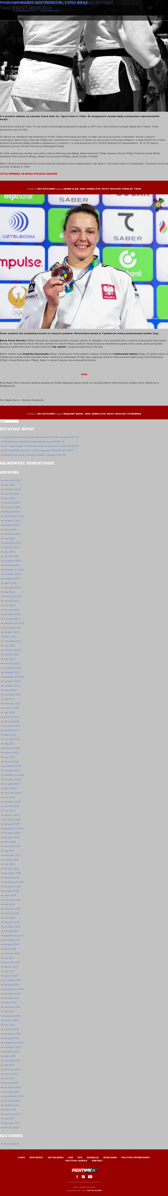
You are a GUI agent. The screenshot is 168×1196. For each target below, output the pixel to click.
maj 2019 (9, 851)
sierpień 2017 (11, 944)
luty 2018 (9, 918)
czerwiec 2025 (12, 534)
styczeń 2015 (11, 1083)
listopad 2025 (12, 511)
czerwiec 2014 (12, 1114)
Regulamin (110, 1157)
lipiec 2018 (10, 895)
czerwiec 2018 (12, 900)
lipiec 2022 (10, 690)
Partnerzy (36, 1157)
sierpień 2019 (11, 837)
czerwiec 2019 (12, 846)
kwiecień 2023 (12, 650)
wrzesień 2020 (12, 779)
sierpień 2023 (12, 632)
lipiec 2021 (10, 735)
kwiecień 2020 (12, 802)
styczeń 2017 (11, 976)
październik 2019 (13, 828)
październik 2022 (14, 677)
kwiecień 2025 (12, 543)
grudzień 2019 (12, 819)
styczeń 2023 (11, 663)
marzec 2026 (11, 494)
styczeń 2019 (11, 868)
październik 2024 (14, 569)
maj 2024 (9, 592)
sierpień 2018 (11, 891)
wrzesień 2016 (12, 993)
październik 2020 (14, 775)
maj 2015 (9, 1065)
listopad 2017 (11, 931)
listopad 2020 (12, 770)
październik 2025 (14, 516)
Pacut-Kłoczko (111, 188)
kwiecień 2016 (12, 1016)
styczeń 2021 (11, 761)
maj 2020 (9, 797)
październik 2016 (13, 989)
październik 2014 (13, 1096)
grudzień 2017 (12, 926)
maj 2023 (9, 645)
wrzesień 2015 (12, 1047)
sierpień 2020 (12, 784)
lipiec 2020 (10, 788)
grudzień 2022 (12, 668)
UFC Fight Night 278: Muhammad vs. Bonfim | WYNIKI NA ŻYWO (41, 446)
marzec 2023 (11, 654)
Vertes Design (94, 1190)
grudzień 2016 (12, 980)
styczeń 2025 (11, 556)
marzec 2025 (11, 547)
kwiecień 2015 (12, 1069)
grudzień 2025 (12, 507)
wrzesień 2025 (12, 520)
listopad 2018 (11, 877)
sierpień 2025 (12, 525)
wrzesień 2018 (12, 886)
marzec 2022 (11, 708)
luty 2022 (9, 712)
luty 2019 (9, 864)
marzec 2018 (11, 913)
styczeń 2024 (11, 610)
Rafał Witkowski (50, 10)
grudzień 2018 (12, 873)
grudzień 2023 (12, 614)
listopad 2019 (11, 824)
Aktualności (56, 1157)
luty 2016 (9, 1025)
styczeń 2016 (11, 1029)
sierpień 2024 (12, 578)
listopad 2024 (12, 565)
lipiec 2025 (10, 529)
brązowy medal (73, 413)
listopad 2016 (11, 984)
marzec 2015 (11, 1074)
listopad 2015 (11, 1038)
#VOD (84, 374)
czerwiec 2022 (12, 694)
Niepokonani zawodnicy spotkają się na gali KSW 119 (34, 441)
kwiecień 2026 (12, 489)
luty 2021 (9, 757)
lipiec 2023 (10, 636)
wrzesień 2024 (12, 574)
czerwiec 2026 (12, 480)
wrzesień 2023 (12, 627)
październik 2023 (14, 623)
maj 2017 (9, 958)
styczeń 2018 (11, 922)
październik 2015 (13, 1043)
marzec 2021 (11, 752)
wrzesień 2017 (12, 940)
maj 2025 (9, 538)
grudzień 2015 (12, 1034)
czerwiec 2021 (12, 739)
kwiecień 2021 (12, 748)
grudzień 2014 (12, 1087)
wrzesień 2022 (12, 681)
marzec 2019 (11, 860)
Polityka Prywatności (135, 1157)
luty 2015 (9, 1078)
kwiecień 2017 (12, 962)
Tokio (137, 188)
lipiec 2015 (10, 1056)
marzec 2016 (11, 1020)
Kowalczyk (93, 188)
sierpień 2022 (12, 685)
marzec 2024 (11, 601)
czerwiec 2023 (12, 641)
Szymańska (134, 413)
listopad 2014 (11, 1092)
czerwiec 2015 (12, 1060)
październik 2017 (13, 935)
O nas (21, 1157)
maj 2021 (9, 744)
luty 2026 (9, 498)
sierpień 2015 (11, 1051)
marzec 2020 (11, 806)
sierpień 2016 (11, 998)
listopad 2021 (11, 721)
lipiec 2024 (10, 583)
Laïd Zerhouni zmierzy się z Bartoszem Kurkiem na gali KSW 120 (41, 437)
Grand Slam (71, 188)
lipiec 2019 (10, 842)
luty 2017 (9, 971)
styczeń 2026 (11, 503)
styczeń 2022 (11, 717)
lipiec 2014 (10, 1109)
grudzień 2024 (12, 561)
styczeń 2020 (12, 815)
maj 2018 (9, 904)
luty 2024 (9, 605)
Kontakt (97, 1160)
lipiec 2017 (10, 949)
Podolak (127, 188)
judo (82, 188)
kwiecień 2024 (12, 596)
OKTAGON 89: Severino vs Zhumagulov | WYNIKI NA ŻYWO (38, 450)
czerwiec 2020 (12, 793)
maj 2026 (9, 485)
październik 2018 (14, 882)
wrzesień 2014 (12, 1101)
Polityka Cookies (76, 1160)
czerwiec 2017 (12, 953)
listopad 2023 (12, 619)
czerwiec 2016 (12, 1007)
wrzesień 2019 (12, 833)
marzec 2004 (11, 1127)
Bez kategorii (46, 188)
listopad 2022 (12, 672)
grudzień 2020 (12, 766)
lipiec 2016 (10, 1002)
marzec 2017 (11, 967)
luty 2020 (9, 810)
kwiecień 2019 (12, 855)
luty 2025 (9, 552)
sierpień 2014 (11, 1105)
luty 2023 (9, 659)
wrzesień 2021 (12, 726)
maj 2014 (9, 1118)
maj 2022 (9, 699)
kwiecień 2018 (12, 909)
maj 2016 (9, 1011)
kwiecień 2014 (12, 1123)
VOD (70, 1157)
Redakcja (93, 1157)
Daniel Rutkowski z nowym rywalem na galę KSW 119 (35, 455)
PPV (80, 1157)
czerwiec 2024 (12, 587)
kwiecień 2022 (12, 703)
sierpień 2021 (11, 730)
